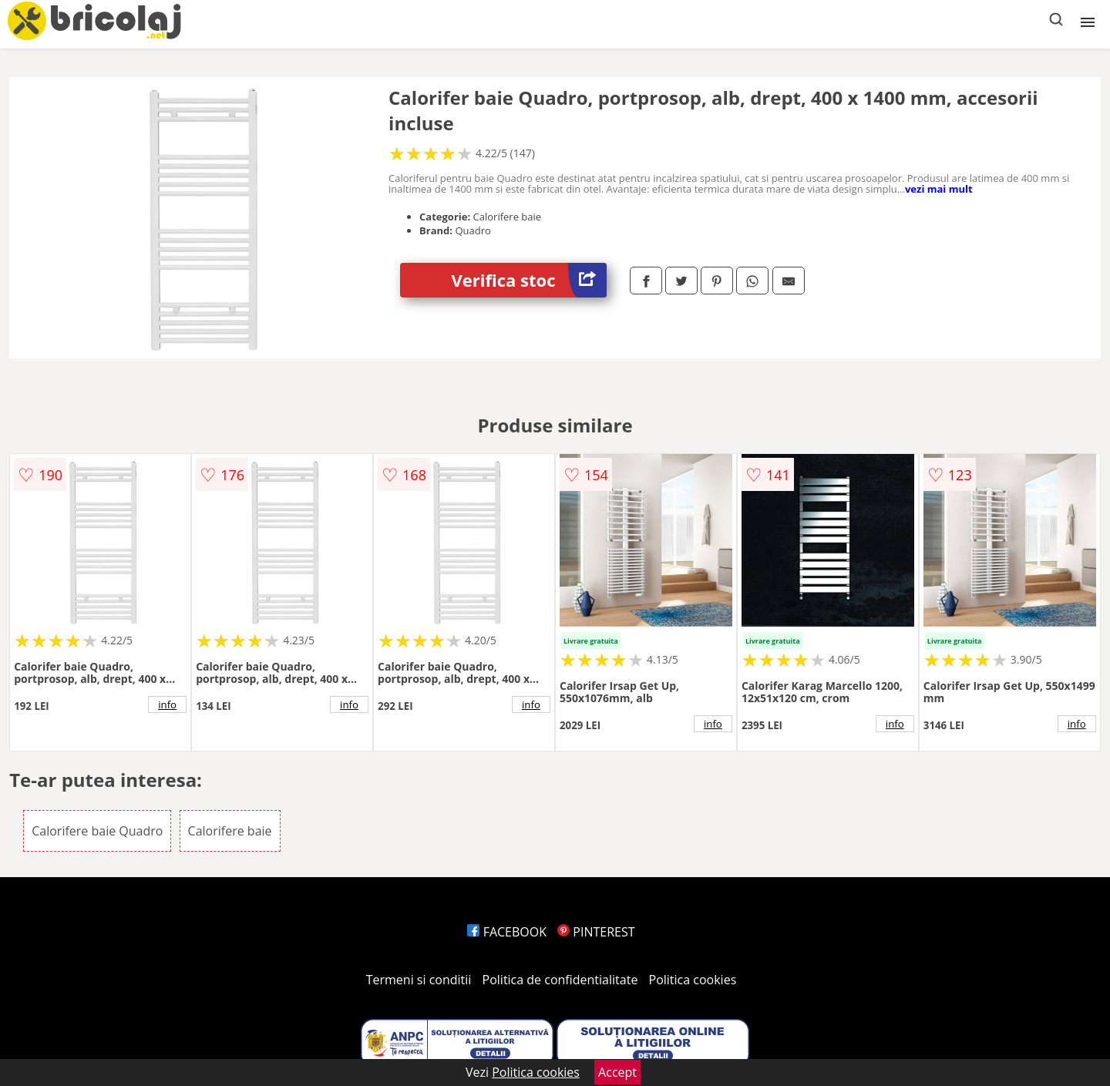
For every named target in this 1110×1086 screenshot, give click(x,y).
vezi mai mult (939, 189)
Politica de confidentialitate (560, 979)
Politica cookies (693, 979)
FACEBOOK (507, 931)
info (167, 704)
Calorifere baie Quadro (97, 830)
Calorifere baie (230, 830)
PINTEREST (595, 931)
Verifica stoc (529, 280)
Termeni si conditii (419, 979)
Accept (617, 1072)
